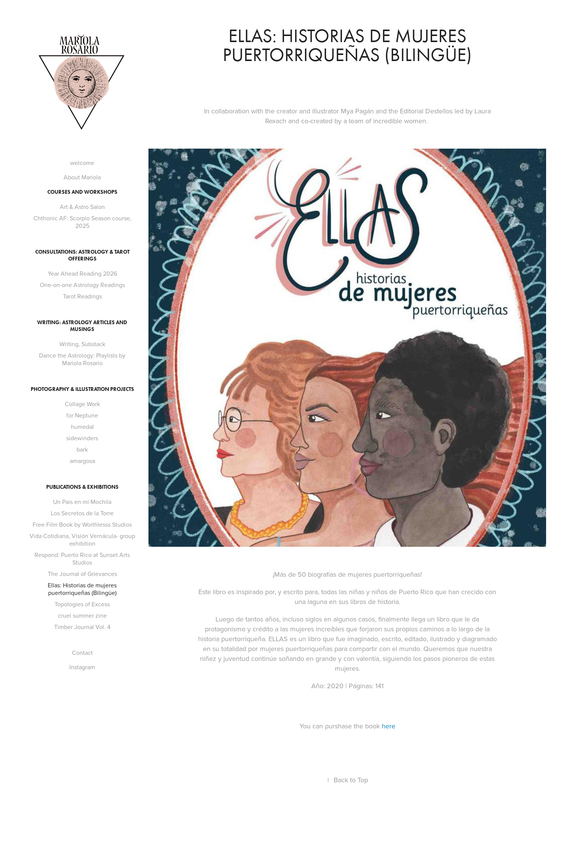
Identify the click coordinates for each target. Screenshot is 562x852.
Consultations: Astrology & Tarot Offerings (82, 255)
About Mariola (82, 177)
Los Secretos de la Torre (82, 513)
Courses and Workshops (82, 192)
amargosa (82, 461)
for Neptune (82, 415)
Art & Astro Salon (82, 206)
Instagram (82, 667)
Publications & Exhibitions (82, 487)
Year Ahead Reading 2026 (82, 273)
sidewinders (82, 438)
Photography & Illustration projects (82, 389)
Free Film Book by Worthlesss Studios (82, 524)
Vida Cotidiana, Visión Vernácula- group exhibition (82, 540)
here (388, 726)
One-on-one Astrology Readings (82, 285)
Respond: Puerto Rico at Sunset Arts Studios (82, 558)
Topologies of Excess (82, 604)
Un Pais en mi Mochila (82, 501)
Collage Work (82, 404)
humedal (82, 426)
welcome (82, 162)
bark (82, 449)
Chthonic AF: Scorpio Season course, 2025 (82, 222)
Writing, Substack (82, 344)
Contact (82, 652)
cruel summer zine (82, 615)
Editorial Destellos (426, 111)
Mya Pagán (358, 111)
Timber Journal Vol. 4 (82, 627)
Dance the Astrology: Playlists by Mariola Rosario (82, 359)
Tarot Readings (82, 296)
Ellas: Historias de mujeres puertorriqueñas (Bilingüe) (82, 589)
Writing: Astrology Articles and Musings (82, 326)
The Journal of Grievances (82, 574)
